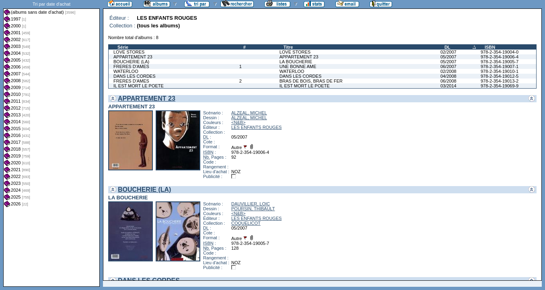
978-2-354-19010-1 (499, 71)
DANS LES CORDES (134, 76)
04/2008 (448, 76)
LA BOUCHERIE (296, 61)
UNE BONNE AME (298, 66)
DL (447, 47)
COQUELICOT (246, 223)
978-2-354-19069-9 (499, 85)
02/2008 (448, 71)
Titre (288, 47)
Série (122, 47)
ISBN (490, 47)
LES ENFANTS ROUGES (256, 127)
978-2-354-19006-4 (499, 56)
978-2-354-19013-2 (499, 81)
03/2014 (448, 85)
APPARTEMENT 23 (132, 56)
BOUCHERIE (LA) (131, 61)
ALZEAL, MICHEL (249, 112)
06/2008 (448, 81)
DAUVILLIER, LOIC (250, 203)
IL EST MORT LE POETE (138, 85)
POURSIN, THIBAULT (253, 208)
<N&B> (238, 122)
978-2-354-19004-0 (499, 52)
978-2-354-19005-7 (499, 61)
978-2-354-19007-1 (499, 66)
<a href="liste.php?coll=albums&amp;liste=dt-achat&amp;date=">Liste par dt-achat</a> (51, 143)
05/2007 (448, 56)
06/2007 (448, 66)
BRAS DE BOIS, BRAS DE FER (311, 81)
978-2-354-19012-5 (499, 76)
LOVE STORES (128, 52)
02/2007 (448, 52)
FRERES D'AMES (131, 66)
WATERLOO (125, 71)
